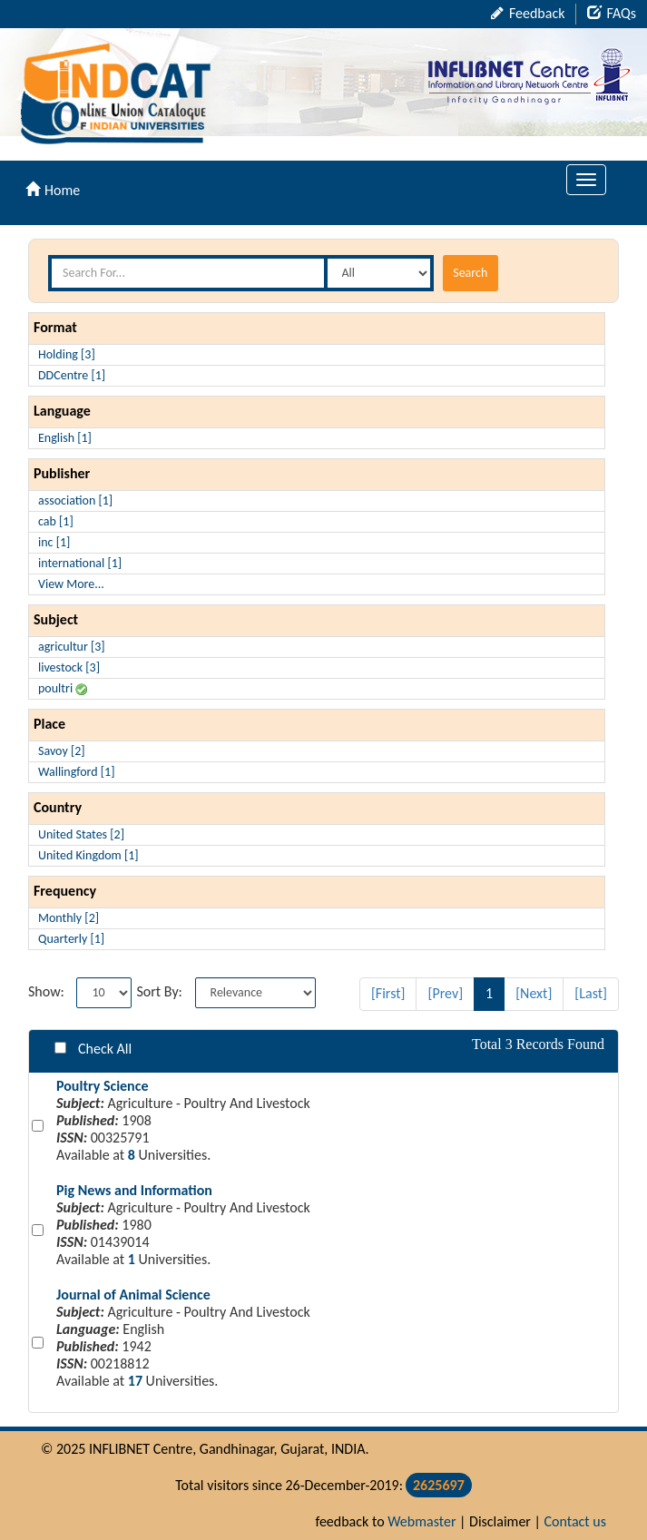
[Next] (533, 993)
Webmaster (421, 1521)
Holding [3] (66, 354)
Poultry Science (102, 1085)
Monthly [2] (68, 918)
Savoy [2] (61, 751)
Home (52, 190)
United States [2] (81, 834)
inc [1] (54, 542)
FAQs (611, 13)
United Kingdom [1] (88, 855)
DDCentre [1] (71, 375)
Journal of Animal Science (133, 1294)
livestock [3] (69, 667)
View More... (71, 584)
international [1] (80, 563)
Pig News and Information (134, 1190)
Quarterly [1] (71, 939)
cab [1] (56, 521)
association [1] (75, 500)
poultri (62, 688)
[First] (388, 993)
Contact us (575, 1521)
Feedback (527, 13)
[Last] (590, 993)
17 (135, 1380)
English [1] (65, 438)
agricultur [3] (71, 646)
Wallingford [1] (76, 772)
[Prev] (445, 993)
